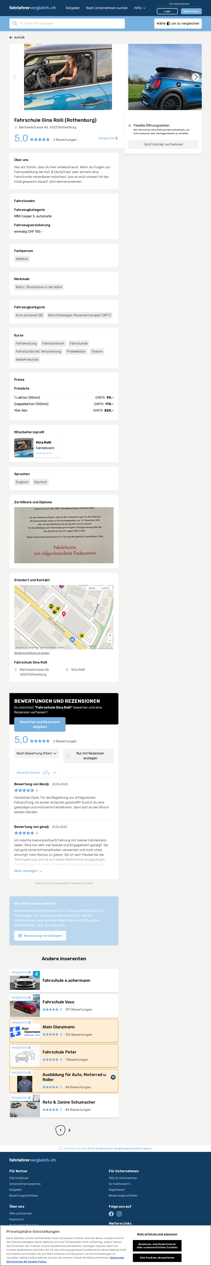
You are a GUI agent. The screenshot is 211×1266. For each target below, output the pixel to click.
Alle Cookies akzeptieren (157, 1258)
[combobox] (71, 23)
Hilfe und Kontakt (20, 1213)
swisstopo (33, 647)
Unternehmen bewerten (25, 1184)
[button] (110, 635)
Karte (92, 588)
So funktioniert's (120, 1184)
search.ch (22, 647)
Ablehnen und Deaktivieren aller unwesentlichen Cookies (157, 1246)
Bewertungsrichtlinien (23, 1195)
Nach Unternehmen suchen (107, 8)
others (61, 647)
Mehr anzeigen (28, 871)
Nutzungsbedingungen (24, 1225)
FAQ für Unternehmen (123, 1178)
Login (167, 11)
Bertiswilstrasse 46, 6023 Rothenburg (47, 127)
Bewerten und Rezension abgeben (40, 724)
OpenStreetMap (48, 647)
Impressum (16, 1219)
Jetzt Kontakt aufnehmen (163, 144)
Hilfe (139, 8)
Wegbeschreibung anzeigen (31, 653)
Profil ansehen (44, 453)
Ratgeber (73, 8)
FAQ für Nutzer (19, 1178)
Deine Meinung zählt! (108, 1148)
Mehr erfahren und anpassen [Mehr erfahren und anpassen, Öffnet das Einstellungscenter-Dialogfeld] (157, 1234)
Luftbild (105, 588)
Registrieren (191, 11)
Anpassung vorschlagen (40, 936)
